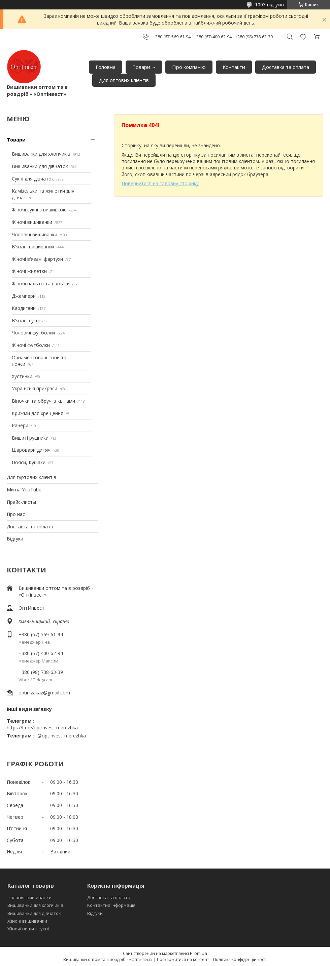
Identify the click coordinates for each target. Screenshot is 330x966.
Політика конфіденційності (240, 959)
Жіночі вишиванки (32, 222)
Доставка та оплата (285, 67)
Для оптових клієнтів (124, 80)
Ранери (20, 425)
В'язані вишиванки (33, 246)
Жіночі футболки (31, 345)
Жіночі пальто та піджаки (41, 283)
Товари (141, 67)
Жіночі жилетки (29, 271)
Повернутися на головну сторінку (160, 183)
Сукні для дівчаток (33, 178)
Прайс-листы (21, 502)
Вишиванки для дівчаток (40, 166)
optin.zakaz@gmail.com (44, 692)
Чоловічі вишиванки (34, 234)
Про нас (16, 514)
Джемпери (24, 296)
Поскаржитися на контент (183, 959)
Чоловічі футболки (33, 332)
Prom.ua (198, 953)
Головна (106, 67)
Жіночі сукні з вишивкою (39, 209)
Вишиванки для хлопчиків (41, 154)
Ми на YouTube (24, 489)
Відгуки (15, 538)
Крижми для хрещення (37, 413)
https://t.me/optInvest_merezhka (42, 727)
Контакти (234, 67)
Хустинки (22, 376)
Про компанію (189, 67)
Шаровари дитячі (32, 450)
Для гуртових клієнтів (31, 477)
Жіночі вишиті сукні (28, 929)
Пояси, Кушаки (28, 462)
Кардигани (24, 308)
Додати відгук (303, 37)
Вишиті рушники (30, 438)
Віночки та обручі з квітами (43, 401)
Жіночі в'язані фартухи (37, 259)
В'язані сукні (26, 320)
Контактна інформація (111, 905)
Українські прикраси (34, 388)
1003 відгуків (269, 4)
